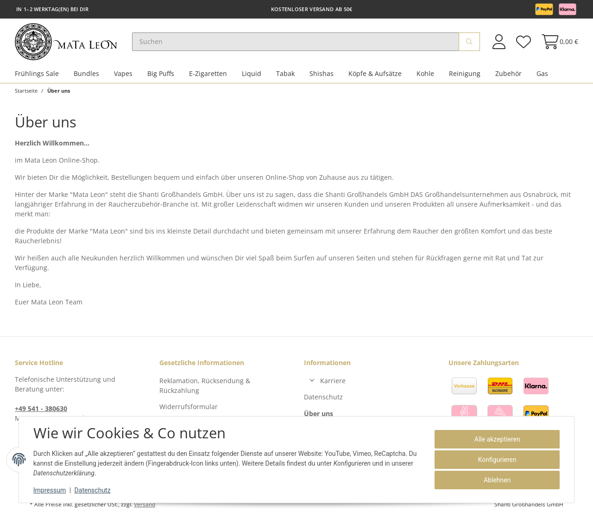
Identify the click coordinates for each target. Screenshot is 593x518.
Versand (144, 504)
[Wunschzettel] (523, 41)
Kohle (425, 73)
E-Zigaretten (208, 73)
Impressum (50, 490)
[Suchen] (295, 41)
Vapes (123, 73)
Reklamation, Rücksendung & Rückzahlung (204, 385)
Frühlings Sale (37, 73)
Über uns (318, 413)
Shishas (321, 73)
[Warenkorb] (557, 41)
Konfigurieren (497, 459)
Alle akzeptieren (497, 439)
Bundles (86, 73)
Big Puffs (160, 73)
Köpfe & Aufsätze (375, 73)
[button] (499, 41)
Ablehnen (496, 480)
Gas (542, 73)
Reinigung (464, 73)
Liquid (251, 73)
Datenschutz (323, 396)
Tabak (285, 73)
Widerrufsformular (188, 406)
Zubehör (508, 73)
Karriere (333, 380)
